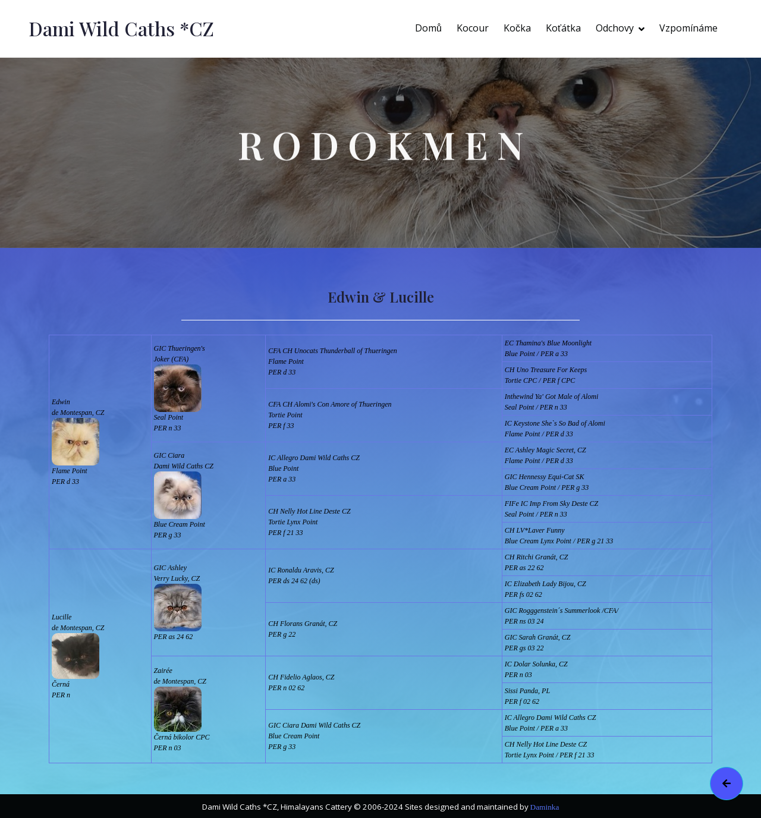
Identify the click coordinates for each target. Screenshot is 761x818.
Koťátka (563, 27)
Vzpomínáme (688, 27)
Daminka (544, 807)
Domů (428, 27)
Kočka (517, 27)
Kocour (473, 27)
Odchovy (615, 27)
